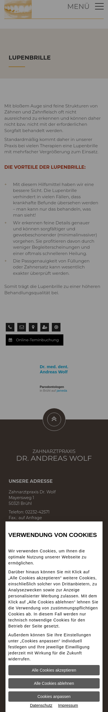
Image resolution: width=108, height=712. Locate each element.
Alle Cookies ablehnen (54, 683)
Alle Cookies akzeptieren (54, 670)
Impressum (68, 705)
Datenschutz (41, 705)
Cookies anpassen (54, 696)
